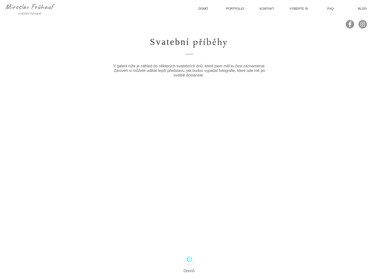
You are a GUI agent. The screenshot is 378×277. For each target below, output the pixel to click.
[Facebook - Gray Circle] (350, 24)
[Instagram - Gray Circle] (362, 24)
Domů (188, 271)
